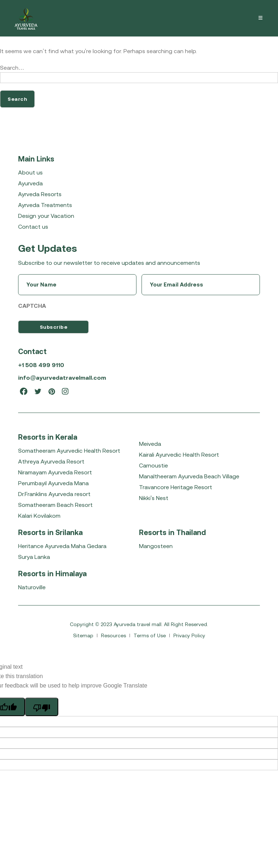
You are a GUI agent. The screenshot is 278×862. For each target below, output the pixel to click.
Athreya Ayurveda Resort (51, 461)
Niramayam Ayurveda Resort (55, 472)
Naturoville (32, 587)
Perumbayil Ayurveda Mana (53, 483)
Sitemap (84, 635)
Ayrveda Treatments (45, 205)
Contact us (33, 226)
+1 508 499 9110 (41, 365)
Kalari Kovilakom (39, 515)
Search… (12, 67)
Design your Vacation (46, 215)
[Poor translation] (41, 707)
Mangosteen (156, 546)
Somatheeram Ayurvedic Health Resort (69, 450)
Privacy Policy (189, 635)
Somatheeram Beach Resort (55, 504)
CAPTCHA (32, 305)
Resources (114, 635)
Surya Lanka (34, 556)
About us (30, 172)
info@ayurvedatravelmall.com (62, 377)
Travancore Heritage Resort (175, 487)
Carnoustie (153, 465)
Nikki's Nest (153, 498)
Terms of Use (150, 635)
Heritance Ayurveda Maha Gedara (62, 546)
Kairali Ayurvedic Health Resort (179, 454)
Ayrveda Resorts (40, 194)
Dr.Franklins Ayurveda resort (54, 494)
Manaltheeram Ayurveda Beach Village (189, 476)
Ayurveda (30, 183)
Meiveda (150, 443)
